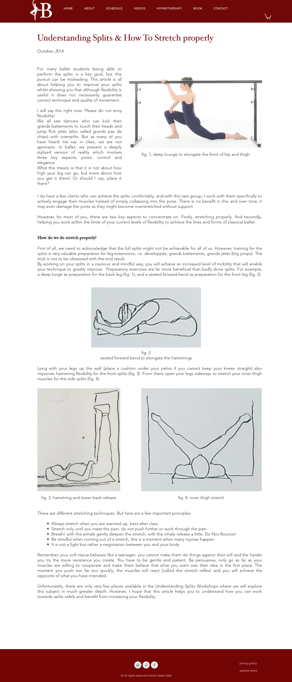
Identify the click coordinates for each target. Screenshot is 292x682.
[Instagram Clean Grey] (137, 665)
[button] (267, 16)
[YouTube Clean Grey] (146, 665)
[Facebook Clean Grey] (154, 665)
